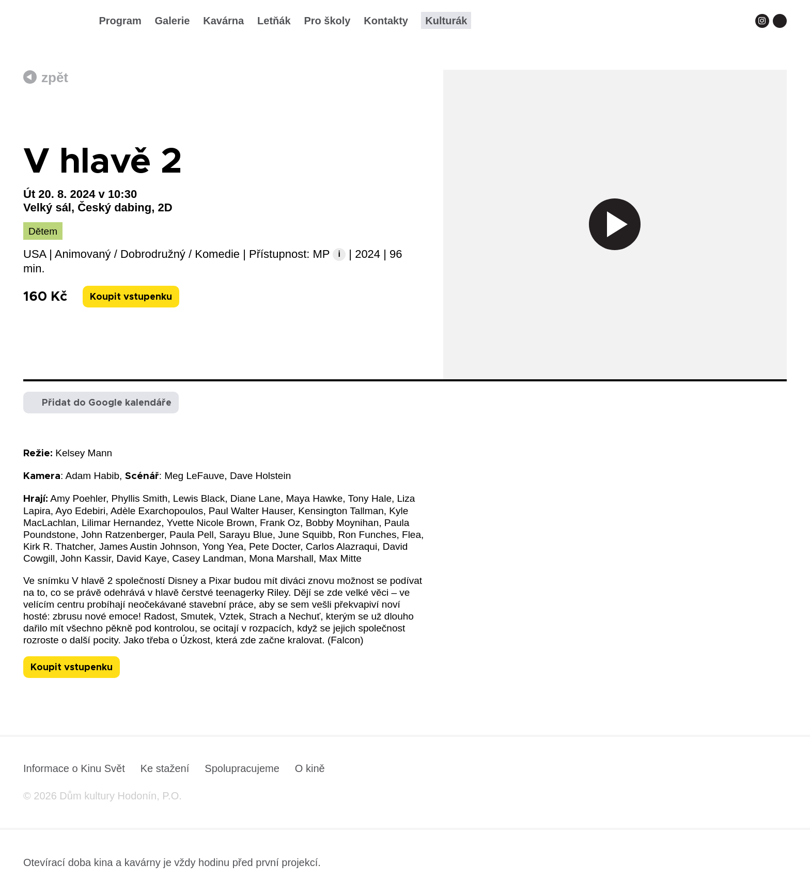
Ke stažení (165, 768)
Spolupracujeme (242, 768)
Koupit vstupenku (131, 297)
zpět (54, 77)
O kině (310, 768)
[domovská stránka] (53, 24)
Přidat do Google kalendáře (107, 403)
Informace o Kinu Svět (74, 768)
